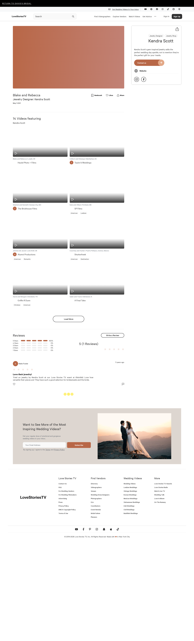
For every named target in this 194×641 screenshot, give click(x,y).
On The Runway (160, 601)
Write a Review (112, 335)
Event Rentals (96, 608)
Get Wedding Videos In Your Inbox (124, 9)
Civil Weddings (129, 608)
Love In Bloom (159, 597)
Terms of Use (63, 612)
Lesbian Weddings (130, 586)
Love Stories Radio (161, 586)
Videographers (96, 586)
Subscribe (79, 543)
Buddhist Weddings (131, 612)
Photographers (96, 597)
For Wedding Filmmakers (67, 593)
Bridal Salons (95, 612)
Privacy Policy (59, 548)
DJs (92, 601)
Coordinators (95, 604)
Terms (47, 548)
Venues (93, 590)
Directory (94, 582)
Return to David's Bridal (16, 3)
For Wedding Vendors (66, 590)
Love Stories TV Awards (163, 582)
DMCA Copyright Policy (67, 608)
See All (114, 395)
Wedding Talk (159, 593)
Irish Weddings (129, 604)
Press (60, 601)
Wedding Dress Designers (100, 593)
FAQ (60, 586)
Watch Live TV (159, 590)
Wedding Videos (129, 582)
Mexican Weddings (130, 597)
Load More (68, 319)
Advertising (63, 597)
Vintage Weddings (130, 590)
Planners (94, 616)
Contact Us (63, 582)
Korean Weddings (130, 593)
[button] (105, 349)
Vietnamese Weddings (132, 601)
